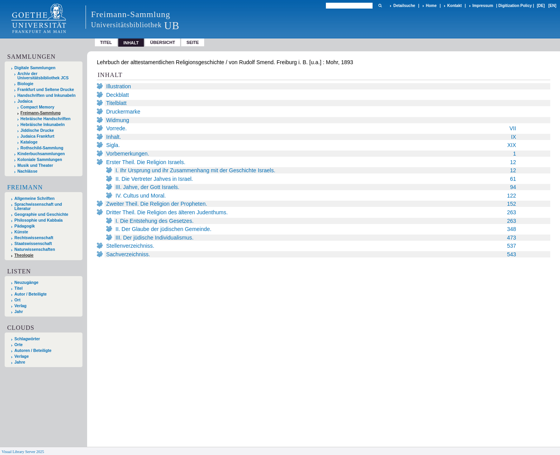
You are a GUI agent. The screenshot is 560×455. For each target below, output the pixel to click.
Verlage (21, 356)
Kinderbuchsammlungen (41, 154)
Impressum (482, 6)
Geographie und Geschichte (41, 214)
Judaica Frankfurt (37, 136)
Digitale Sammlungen (35, 68)
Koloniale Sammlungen (40, 160)
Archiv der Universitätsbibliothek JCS (43, 76)
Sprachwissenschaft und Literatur (38, 206)
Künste (21, 232)
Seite (193, 42)
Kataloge (29, 142)
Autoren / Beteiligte (32, 350)
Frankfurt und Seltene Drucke (46, 90)
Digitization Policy (515, 6)
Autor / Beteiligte (30, 294)
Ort (17, 300)
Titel (106, 42)
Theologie (23, 255)
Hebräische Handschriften (46, 119)
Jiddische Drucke (37, 130)
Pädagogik (24, 226)
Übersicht (162, 42)
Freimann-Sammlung (41, 113)
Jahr (18, 312)
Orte (18, 345)
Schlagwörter (27, 339)
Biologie (25, 84)
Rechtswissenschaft (33, 238)
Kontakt (454, 6)
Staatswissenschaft (33, 244)
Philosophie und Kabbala (38, 220)
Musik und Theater (35, 165)
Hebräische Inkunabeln (43, 124)
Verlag (20, 306)
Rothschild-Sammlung (42, 148)
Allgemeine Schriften (34, 198)
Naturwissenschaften (34, 249)
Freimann (25, 187)
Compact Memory (37, 107)
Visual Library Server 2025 (23, 452)
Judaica (25, 101)
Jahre (19, 362)
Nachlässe (27, 171)
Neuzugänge (26, 282)
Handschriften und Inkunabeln (47, 95)
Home (431, 6)
